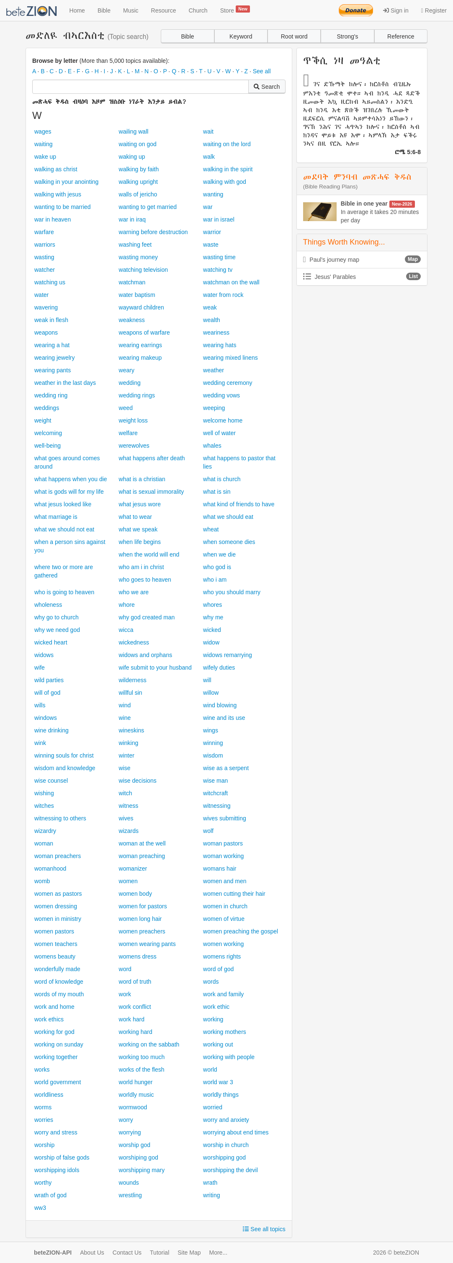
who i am (214, 579)
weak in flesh (51, 320)
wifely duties (219, 667)
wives (126, 818)
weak (210, 307)
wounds (129, 1182)
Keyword (240, 36)
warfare (44, 232)
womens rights (222, 956)
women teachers (55, 944)
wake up (45, 156)
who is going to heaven (64, 592)
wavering (46, 307)
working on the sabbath (149, 1044)
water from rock (223, 294)
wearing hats (219, 345)
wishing (44, 793)
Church (198, 10)
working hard (135, 1031)
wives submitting (224, 818)
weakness (132, 320)
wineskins (131, 730)
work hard (131, 1019)
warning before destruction (153, 232)
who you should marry (231, 592)
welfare (128, 433)
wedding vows (221, 395)
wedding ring (50, 395)
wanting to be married (62, 207)
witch (125, 793)
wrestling (130, 1195)
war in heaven (52, 219)
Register (434, 10)
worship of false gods (62, 1157)
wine (125, 717)
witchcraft (215, 793)
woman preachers (57, 856)
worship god (135, 1145)
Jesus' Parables (362, 276)
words (211, 981)
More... (218, 1252)
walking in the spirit (227, 169)
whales (212, 445)
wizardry (45, 830)
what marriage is (55, 516)
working (213, 1019)
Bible (104, 10)
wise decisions (138, 780)
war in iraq (132, 219)
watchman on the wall (231, 282)
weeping (214, 408)
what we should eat (228, 516)
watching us (49, 282)
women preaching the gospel (240, 931)
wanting (213, 194)
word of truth (135, 981)
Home (77, 10)
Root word (294, 36)
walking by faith (139, 169)
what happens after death (152, 458)
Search (267, 86)
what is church (221, 479)
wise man (215, 780)
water (41, 294)
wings (210, 730)
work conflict (135, 1006)
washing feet (135, 244)
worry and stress (55, 1132)
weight (42, 420)
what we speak (138, 529)
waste (211, 244)
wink (40, 743)
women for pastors (143, 906)
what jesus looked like (62, 504)
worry (126, 1119)
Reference (400, 36)
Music (131, 10)
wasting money (138, 257)
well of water (219, 433)
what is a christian (142, 479)
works (42, 1069)
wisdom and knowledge (64, 768)
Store (235, 9)
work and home (54, 1006)
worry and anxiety (226, 1119)
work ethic (216, 1006)
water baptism (137, 294)
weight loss (133, 420)
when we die (219, 554)
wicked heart (50, 642)
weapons (46, 332)
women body (135, 893)
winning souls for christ (64, 755)
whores (212, 604)
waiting (43, 144)
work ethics (49, 1019)
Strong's (347, 36)
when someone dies (229, 542)
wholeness (48, 604)
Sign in (396, 10)
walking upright (138, 181)
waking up (132, 156)
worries (43, 1119)
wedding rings (137, 395)
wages (42, 131)
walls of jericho (138, 194)
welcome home (222, 420)
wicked (212, 629)
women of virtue (224, 918)
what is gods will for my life (69, 491)
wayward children (141, 307)
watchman (132, 282)
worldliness (48, 1094)
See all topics (264, 1229)
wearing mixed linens (230, 357)
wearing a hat (51, 345)
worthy (42, 1182)
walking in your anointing (66, 181)
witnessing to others (60, 818)
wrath (210, 1182)
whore (127, 604)
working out (218, 1044)
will (207, 680)
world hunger (136, 1082)
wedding (130, 382)
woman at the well (142, 843)
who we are (134, 592)
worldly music (136, 1094)
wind (125, 705)
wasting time (219, 257)
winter (126, 755)
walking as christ (55, 169)
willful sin (130, 692)
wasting (44, 257)
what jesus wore (140, 504)
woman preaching (142, 856)
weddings (46, 408)
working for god (54, 1031)
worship (44, 1145)
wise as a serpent (226, 768)
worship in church (226, 1145)
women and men (225, 881)
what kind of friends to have (238, 504)
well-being (47, 445)
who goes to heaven (145, 579)
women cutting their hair (234, 893)
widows (44, 655)
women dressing (55, 906)
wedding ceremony (227, 382)
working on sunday (58, 1044)
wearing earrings (140, 345)
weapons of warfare (144, 332)
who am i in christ (141, 567)
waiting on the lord (227, 144)
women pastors (54, 931)
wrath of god (50, 1195)
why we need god (57, 629)
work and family (223, 994)
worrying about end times (235, 1132)
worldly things (221, 1094)
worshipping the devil (230, 1170)
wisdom (213, 755)
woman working (223, 856)
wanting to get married (148, 207)
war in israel (218, 219)
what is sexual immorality (151, 491)
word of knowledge (58, 981)
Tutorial (159, 1252)
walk (209, 156)
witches (44, 805)
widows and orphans (145, 655)
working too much (142, 1057)
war (208, 207)
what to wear (135, 516)
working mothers (224, 1031)
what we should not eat (64, 529)
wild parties (49, 680)
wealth (211, 320)
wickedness (134, 642)
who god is (217, 567)
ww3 (40, 1207)
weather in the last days (65, 382)
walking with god (224, 181)
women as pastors (58, 893)
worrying (130, 1132)
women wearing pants (147, 944)
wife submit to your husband (155, 667)
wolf (208, 830)
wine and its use (224, 717)
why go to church (56, 617)
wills (39, 705)
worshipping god (224, 1157)
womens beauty (54, 956)
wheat (211, 529)
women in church (225, 906)
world (210, 1069)
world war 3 (218, 1082)
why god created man (147, 617)
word (125, 969)
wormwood (133, 1107)
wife (39, 667)
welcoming (48, 433)
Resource (163, 10)
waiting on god (138, 144)
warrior (212, 232)
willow (211, 692)
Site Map (189, 1252)
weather (213, 370)
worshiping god (138, 1157)
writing (211, 1195)
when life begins (140, 542)
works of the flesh (142, 1069)
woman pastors (223, 843)
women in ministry (57, 918)
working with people (229, 1057)
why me (213, 617)
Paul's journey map (362, 259)
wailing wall (134, 131)
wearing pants (52, 370)
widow (211, 642)
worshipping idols (56, 1170)
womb (42, 881)
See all (262, 71)
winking (129, 743)
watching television (143, 269)
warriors (44, 244)
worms (42, 1107)
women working (223, 944)
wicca (126, 629)
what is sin (216, 491)
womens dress (138, 956)
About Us (92, 1252)
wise (125, 768)
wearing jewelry (54, 357)
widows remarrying (227, 655)
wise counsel (51, 780)
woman (43, 843)
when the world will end (149, 554)
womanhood (50, 868)
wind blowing (220, 705)
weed (126, 408)
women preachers (142, 931)
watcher (44, 269)
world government (57, 1082)
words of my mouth (59, 994)
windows (45, 717)
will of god (47, 692)
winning (213, 743)
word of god (218, 969)
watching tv (217, 269)
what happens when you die (70, 479)
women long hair (140, 918)
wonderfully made (57, 969)
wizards (129, 830)
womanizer (133, 868)
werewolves (134, 445)
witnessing (216, 805)
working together (56, 1057)
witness (129, 805)
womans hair (219, 868)
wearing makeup (140, 357)
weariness (216, 332)
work (125, 994)
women (128, 881)
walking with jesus (57, 194)
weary (126, 370)
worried (212, 1107)
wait (208, 131)
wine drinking (51, 730)
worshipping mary (142, 1170)
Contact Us (127, 1252)
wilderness (133, 680)
